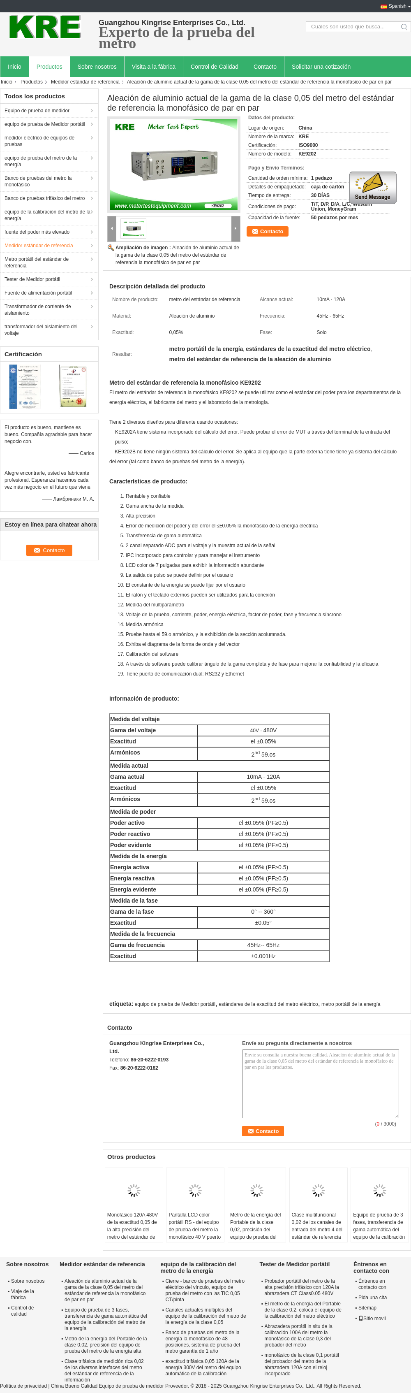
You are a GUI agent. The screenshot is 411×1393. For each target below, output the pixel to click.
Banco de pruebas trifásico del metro (45, 198)
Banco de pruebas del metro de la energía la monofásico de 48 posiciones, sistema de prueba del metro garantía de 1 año (202, 1342)
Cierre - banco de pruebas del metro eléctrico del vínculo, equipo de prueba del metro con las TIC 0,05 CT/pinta (205, 1290)
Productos (49, 66)
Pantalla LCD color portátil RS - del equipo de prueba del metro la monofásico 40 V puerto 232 (195, 1229)
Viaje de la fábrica (22, 1294)
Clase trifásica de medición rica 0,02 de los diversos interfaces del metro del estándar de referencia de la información (104, 1370)
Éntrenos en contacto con (372, 1284)
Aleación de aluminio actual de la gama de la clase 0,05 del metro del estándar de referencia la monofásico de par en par (177, 255)
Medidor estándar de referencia (85, 82)
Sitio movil (372, 1318)
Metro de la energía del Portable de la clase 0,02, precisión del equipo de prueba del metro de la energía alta (256, 1229)
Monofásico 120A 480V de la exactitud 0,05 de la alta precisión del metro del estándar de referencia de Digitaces (132, 1229)
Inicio (14, 66)
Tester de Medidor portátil (32, 279)
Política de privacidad (23, 1386)
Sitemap (367, 1308)
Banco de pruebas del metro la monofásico (38, 181)
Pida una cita (372, 1297)
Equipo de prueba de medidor (37, 111)
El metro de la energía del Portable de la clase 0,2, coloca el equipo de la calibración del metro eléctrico (302, 1310)
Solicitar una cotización (321, 66)
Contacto (265, 66)
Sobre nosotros (97, 66)
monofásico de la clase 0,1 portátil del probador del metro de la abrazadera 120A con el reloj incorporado (301, 1364)
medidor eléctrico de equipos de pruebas (39, 141)
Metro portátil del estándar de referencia (37, 262)
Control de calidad (22, 1311)
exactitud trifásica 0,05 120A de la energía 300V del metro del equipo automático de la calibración (203, 1367)
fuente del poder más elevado (37, 232)
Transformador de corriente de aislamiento (38, 310)
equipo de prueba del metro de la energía (41, 161)
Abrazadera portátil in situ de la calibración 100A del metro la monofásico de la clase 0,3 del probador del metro (298, 1335)
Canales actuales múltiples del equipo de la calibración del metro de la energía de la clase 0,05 (205, 1316)
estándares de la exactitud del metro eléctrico (268, 1004)
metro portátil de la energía (350, 1004)
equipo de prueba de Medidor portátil (45, 124)
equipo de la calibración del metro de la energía (47, 215)
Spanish (397, 6)
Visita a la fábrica (153, 66)
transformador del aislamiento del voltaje (41, 330)
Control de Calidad (214, 66)
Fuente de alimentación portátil (38, 293)
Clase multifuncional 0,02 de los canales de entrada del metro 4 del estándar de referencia (317, 1226)
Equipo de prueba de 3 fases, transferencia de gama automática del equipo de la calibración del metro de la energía (379, 1229)
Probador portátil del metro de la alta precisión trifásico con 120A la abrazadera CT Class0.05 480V (301, 1287)
